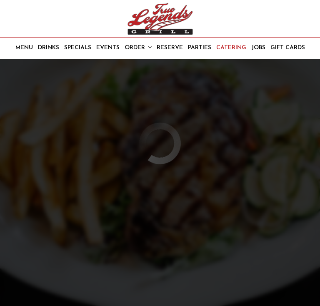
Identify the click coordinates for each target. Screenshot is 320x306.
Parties (199, 48)
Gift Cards (287, 48)
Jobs (258, 48)
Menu (24, 48)
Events (108, 48)
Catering (231, 48)
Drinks (48, 48)
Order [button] (138, 47)
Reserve (170, 48)
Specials (77, 48)
